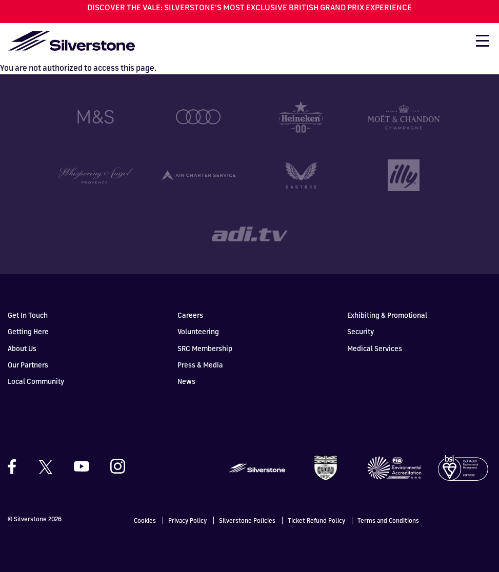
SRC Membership (204, 347)
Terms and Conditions (388, 520)
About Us (22, 347)
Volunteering (198, 330)
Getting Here (28, 330)
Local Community (36, 380)
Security (360, 330)
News (186, 380)
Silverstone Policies (247, 520)
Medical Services (374, 347)
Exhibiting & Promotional (387, 314)
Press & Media (200, 363)
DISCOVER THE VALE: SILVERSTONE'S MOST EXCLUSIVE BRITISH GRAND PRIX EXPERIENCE (249, 7)
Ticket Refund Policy (316, 520)
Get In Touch (28, 314)
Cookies (145, 520)
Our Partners (28, 363)
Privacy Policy (187, 520)
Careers (190, 314)
